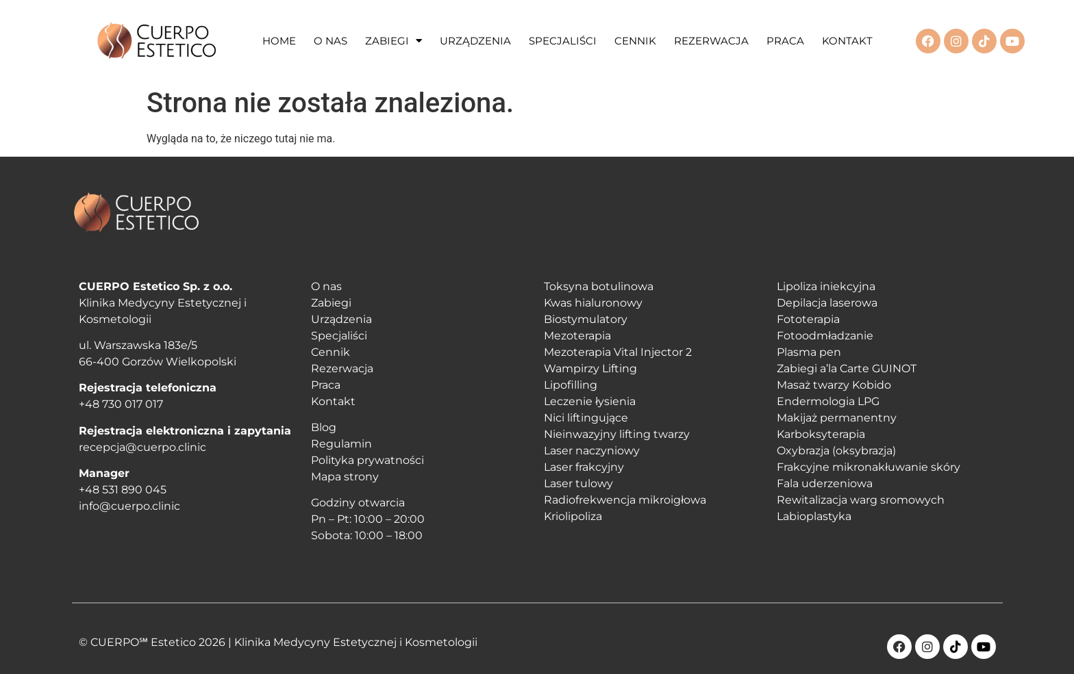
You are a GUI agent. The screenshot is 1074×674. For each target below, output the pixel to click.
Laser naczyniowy (592, 450)
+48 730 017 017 (121, 404)
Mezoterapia (577, 335)
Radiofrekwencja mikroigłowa (625, 499)
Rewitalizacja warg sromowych (861, 499)
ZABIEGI (393, 41)
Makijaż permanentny (837, 417)
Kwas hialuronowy (593, 302)
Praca (325, 384)
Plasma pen (809, 352)
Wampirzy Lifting (590, 368)
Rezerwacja (342, 368)
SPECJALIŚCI (563, 40)
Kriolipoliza (573, 516)
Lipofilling (570, 384)
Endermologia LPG (828, 401)
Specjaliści (339, 335)
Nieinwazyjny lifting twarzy (617, 434)
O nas (326, 286)
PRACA (785, 40)
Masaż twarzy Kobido (834, 384)
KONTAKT (847, 40)
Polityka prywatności (367, 460)
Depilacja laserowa (827, 302)
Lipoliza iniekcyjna (826, 286)
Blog (323, 427)
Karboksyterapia (821, 434)
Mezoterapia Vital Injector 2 (618, 352)
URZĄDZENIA (475, 40)
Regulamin (341, 443)
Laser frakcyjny (584, 467)
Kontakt (333, 401)
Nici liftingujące (586, 417)
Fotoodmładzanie (825, 335)
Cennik (330, 352)
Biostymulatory (585, 319)
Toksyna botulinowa (598, 286)
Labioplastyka (814, 516)
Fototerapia (808, 319)
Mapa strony (345, 476)
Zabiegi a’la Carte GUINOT (846, 368)
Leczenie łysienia (590, 401)
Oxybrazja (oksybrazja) (836, 450)
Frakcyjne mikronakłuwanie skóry (868, 467)
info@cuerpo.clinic (129, 506)
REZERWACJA (711, 40)
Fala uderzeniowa (825, 483)
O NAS (330, 40)
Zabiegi (331, 302)
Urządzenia (341, 319)
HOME (279, 40)
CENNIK (635, 40)
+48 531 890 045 (122, 489)
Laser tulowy (578, 483)
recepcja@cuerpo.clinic (142, 447)
